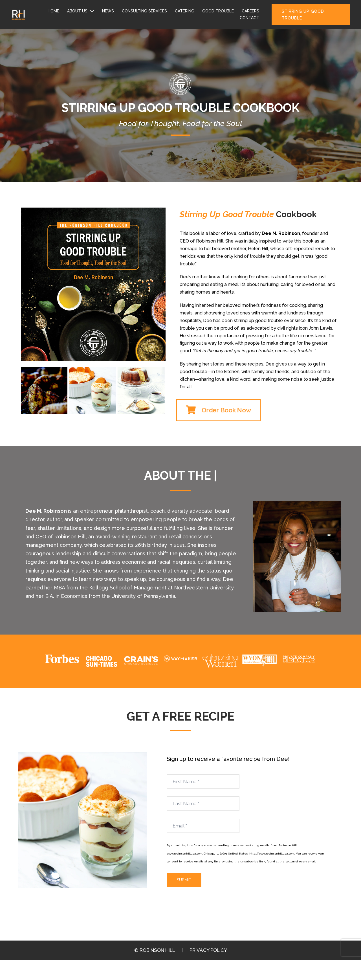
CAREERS (250, 11)
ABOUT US (77, 11)
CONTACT (249, 18)
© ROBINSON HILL (154, 950)
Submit (184, 880)
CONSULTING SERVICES (144, 11)
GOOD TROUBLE (218, 11)
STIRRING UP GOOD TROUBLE (303, 14)
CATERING (184, 11)
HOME (53, 11)
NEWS (108, 11)
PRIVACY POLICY (208, 950)
